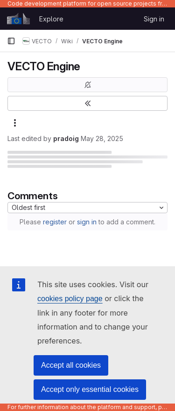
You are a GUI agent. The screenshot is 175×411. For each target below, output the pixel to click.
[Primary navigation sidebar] (11, 41)
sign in (87, 222)
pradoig (66, 138)
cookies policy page (70, 299)
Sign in (154, 19)
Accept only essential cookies (90, 389)
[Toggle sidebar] (87, 103)
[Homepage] (18, 18)
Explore (51, 19)
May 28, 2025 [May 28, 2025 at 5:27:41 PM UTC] (102, 138)
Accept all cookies (71, 365)
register (55, 222)
